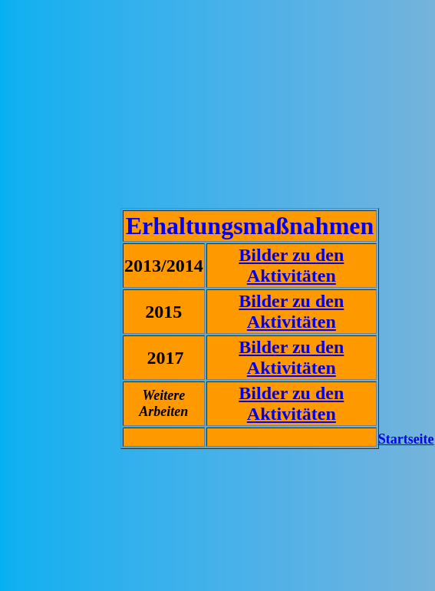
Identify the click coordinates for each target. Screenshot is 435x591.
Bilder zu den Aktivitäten (291, 265)
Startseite (406, 439)
